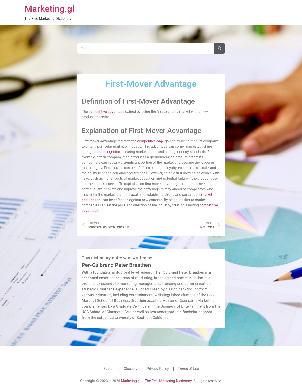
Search (108, 369)
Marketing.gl (49, 9)
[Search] (219, 48)
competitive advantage (106, 111)
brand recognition (106, 152)
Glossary (130, 369)
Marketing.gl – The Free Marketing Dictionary (156, 381)
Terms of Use (188, 369)
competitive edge (150, 141)
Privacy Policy (158, 369)
